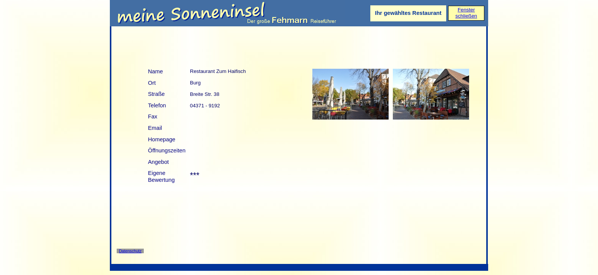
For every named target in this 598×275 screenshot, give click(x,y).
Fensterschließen (466, 13)
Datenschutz (130, 251)
